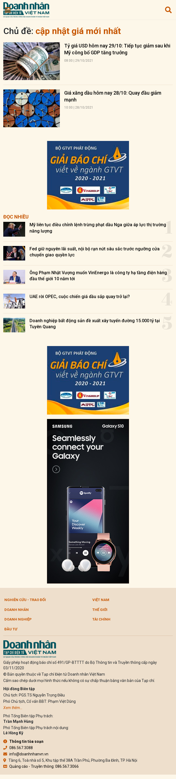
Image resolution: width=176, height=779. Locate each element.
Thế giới (99, 610)
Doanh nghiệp (18, 619)
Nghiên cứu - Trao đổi (25, 600)
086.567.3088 (18, 748)
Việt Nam (100, 600)
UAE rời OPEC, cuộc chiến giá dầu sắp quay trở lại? (80, 296)
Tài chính (101, 619)
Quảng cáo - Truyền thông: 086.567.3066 (41, 766)
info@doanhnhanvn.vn (25, 754)
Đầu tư (10, 629)
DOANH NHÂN (16, 610)
